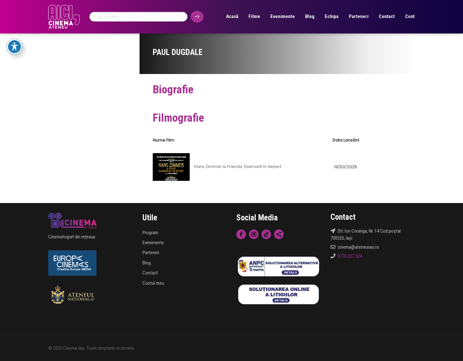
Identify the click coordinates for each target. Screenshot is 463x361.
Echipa (332, 16)
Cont (410, 16)
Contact (387, 16)
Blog (309, 16)
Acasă (232, 16)
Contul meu (153, 283)
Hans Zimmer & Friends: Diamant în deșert (237, 167)
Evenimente (282, 16)
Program (150, 233)
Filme (254, 16)
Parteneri (358, 16)
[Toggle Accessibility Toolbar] (14, 46)
